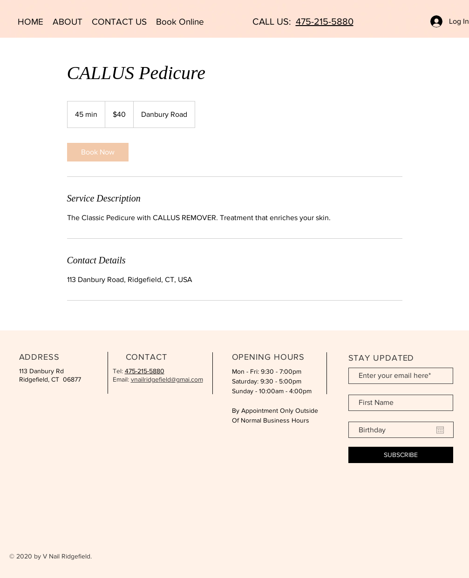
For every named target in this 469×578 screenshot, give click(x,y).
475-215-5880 (324, 21)
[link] (98, 152)
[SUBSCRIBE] (400, 455)
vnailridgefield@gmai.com (167, 379)
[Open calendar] (440, 430)
